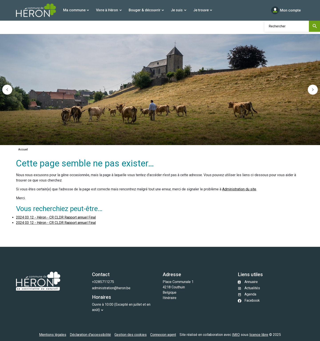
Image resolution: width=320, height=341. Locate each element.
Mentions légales (52, 335)
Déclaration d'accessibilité (90, 335)
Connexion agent (163, 335)
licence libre (258, 335)
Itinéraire (169, 298)
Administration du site (239, 189)
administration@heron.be (111, 288)
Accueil (23, 149)
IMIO (236, 335)
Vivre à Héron (107, 10)
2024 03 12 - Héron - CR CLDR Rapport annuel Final (56, 217)
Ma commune (74, 10)
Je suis (177, 10)
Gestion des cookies (130, 335)
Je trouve (201, 10)
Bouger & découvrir (144, 10)
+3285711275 (103, 282)
